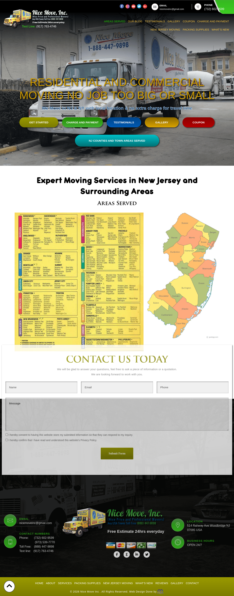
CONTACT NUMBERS (34, 487)
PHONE (208, 5)
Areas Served (114, 21)
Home (39, 582)
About (50, 582)
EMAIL (163, 5)
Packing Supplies (196, 29)
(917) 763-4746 (46, 26)
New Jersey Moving (165, 29)
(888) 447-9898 (44, 500)
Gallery (174, 21)
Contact (192, 582)
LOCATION (195, 475)
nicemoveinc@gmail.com (35, 477)
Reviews (161, 582)
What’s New (220, 29)
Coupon (189, 21)
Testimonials (155, 21)
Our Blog (135, 21)
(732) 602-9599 (44, 492)
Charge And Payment (213, 21)
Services (65, 582)
